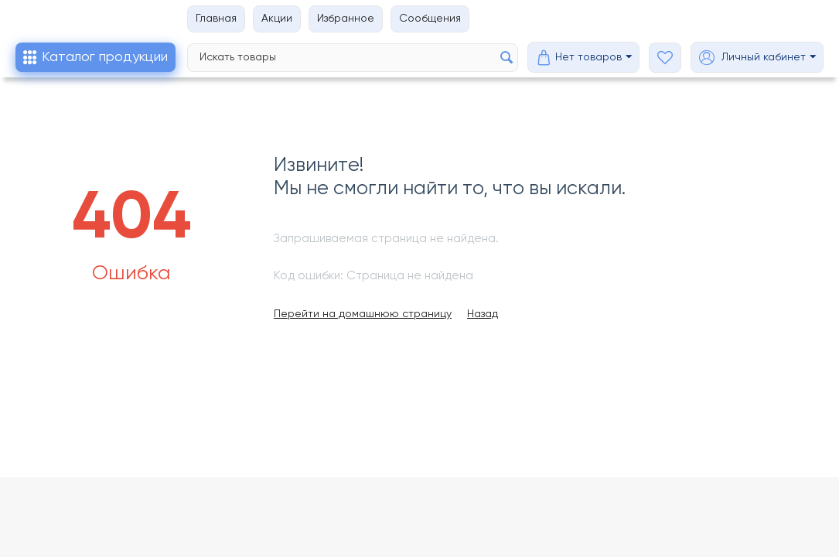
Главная (216, 18)
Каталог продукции (105, 57)
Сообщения (430, 18)
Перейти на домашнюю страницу (363, 314)
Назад (482, 314)
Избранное (345, 18)
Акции (276, 18)
